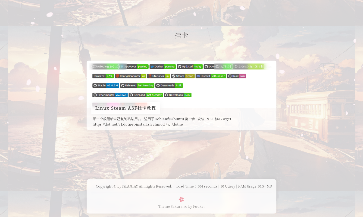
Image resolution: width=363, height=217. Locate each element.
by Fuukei (196, 206)
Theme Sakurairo (172, 206)
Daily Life (149, 8)
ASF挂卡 (226, 66)
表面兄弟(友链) (201, 8)
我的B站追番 (173, 8)
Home (129, 8)
